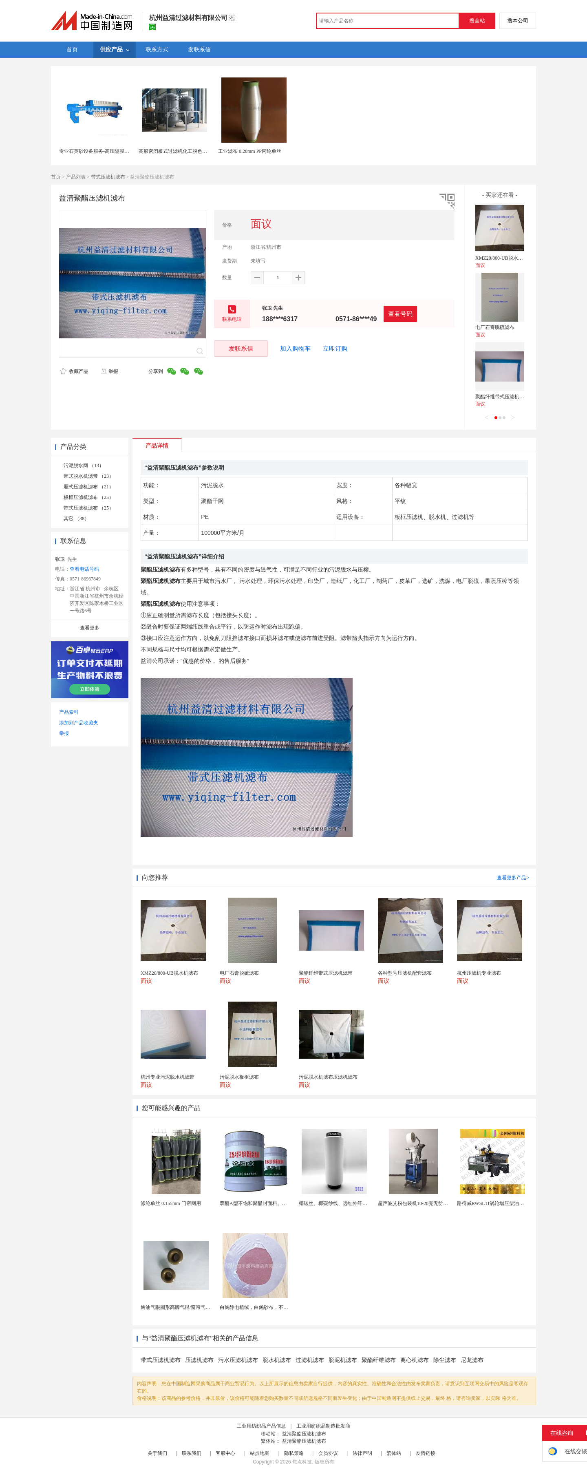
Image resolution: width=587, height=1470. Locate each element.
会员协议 (328, 1453)
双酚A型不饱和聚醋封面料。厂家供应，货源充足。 (275, 1203)
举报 (109, 371)
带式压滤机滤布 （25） (89, 508)
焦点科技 (302, 1462)
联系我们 (191, 1453)
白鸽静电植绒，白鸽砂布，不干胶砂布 (261, 1307)
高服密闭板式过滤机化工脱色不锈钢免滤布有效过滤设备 (200, 151)
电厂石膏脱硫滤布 (494, 327)
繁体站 (393, 1453)
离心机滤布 (414, 1360)
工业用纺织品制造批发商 (323, 1426)
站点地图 (259, 1453)
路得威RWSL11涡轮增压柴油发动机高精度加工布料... (514, 1203)
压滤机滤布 (199, 1360)
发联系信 (241, 348)
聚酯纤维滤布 (379, 1360)
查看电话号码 (84, 569)
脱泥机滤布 (343, 1360)
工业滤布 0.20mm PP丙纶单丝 (249, 151)
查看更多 (89, 628)
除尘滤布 (444, 1360)
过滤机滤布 (310, 1360)
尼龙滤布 (472, 1360)
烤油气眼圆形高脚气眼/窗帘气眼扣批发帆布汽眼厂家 (197, 1307)
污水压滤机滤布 (238, 1360)
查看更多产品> (513, 878)
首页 (56, 177)
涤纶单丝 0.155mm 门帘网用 (171, 1203)
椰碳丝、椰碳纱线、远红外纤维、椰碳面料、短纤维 (355, 1203)
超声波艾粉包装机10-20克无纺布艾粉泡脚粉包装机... (434, 1203)
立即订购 (335, 348)
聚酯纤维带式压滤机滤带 (502, 397)
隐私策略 (294, 1453)
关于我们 (157, 1453)
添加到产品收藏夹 (78, 723)
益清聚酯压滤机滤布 (304, 1434)
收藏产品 (74, 371)
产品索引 (69, 712)
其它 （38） (76, 518)
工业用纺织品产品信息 (261, 1426)
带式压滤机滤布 (108, 177)
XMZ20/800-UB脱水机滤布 (504, 258)
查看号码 (400, 313)
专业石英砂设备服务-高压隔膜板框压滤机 (104, 151)
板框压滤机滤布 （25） (89, 497)
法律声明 (362, 1453)
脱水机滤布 (277, 1360)
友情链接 (425, 1453)
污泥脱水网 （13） (84, 465)
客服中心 (225, 1453)
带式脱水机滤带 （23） (89, 476)
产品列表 (76, 177)
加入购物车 (295, 348)
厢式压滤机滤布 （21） (89, 487)
